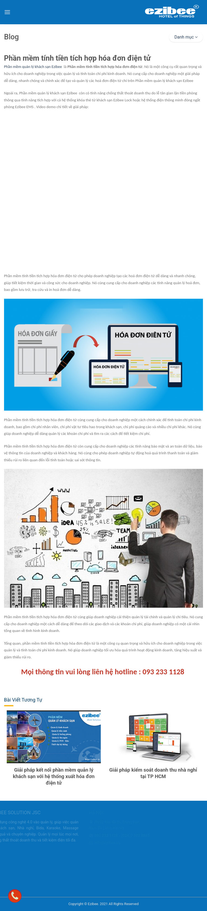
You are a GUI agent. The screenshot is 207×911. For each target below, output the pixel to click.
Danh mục (186, 37)
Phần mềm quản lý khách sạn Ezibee (33, 66)
